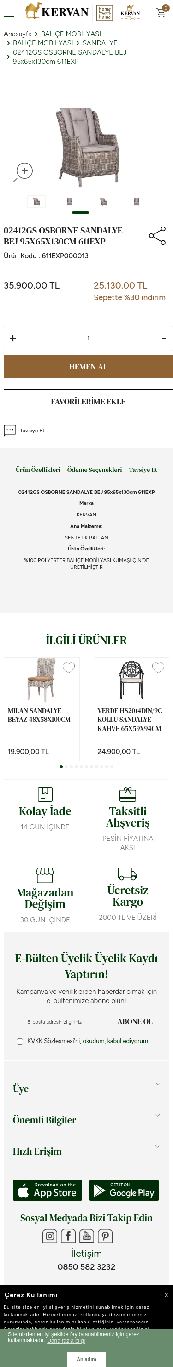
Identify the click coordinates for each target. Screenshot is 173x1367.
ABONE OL (135, 1021)
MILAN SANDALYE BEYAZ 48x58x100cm (39, 715)
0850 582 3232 (86, 1267)
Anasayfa (18, 34)
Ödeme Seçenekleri (94, 470)
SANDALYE (100, 43)
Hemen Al (88, 366)
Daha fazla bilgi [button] (66, 1341)
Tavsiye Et (24, 431)
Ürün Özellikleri (38, 470)
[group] (86, 141)
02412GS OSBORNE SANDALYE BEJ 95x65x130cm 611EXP (70, 57)
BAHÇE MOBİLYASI (43, 43)
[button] (80, 212)
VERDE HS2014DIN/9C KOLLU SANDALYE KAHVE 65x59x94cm (130, 719)
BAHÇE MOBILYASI (71, 34)
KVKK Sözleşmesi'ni (53, 1041)
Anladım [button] (86, 1359)
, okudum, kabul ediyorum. (83, 1041)
